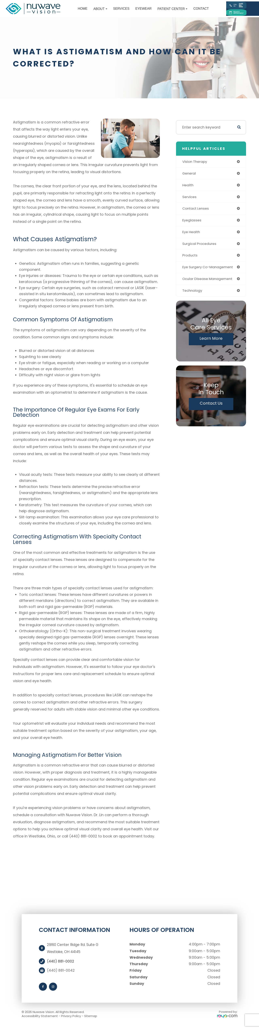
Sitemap (90, 1019)
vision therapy (195, 165)
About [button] (85, 10)
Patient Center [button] (157, 10)
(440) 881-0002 (61, 965)
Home (67, 10)
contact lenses (196, 213)
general (189, 177)
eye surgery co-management (208, 272)
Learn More (211, 344)
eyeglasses (192, 224)
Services (106, 10)
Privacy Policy (71, 1019)
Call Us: (229, 5)
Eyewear (128, 10)
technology (192, 296)
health (188, 189)
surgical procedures (200, 248)
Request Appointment (229, 15)
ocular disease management (208, 284)
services (189, 201)
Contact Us (211, 409)
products (190, 260)
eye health (191, 236)
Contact (185, 10)
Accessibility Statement (40, 1019)
